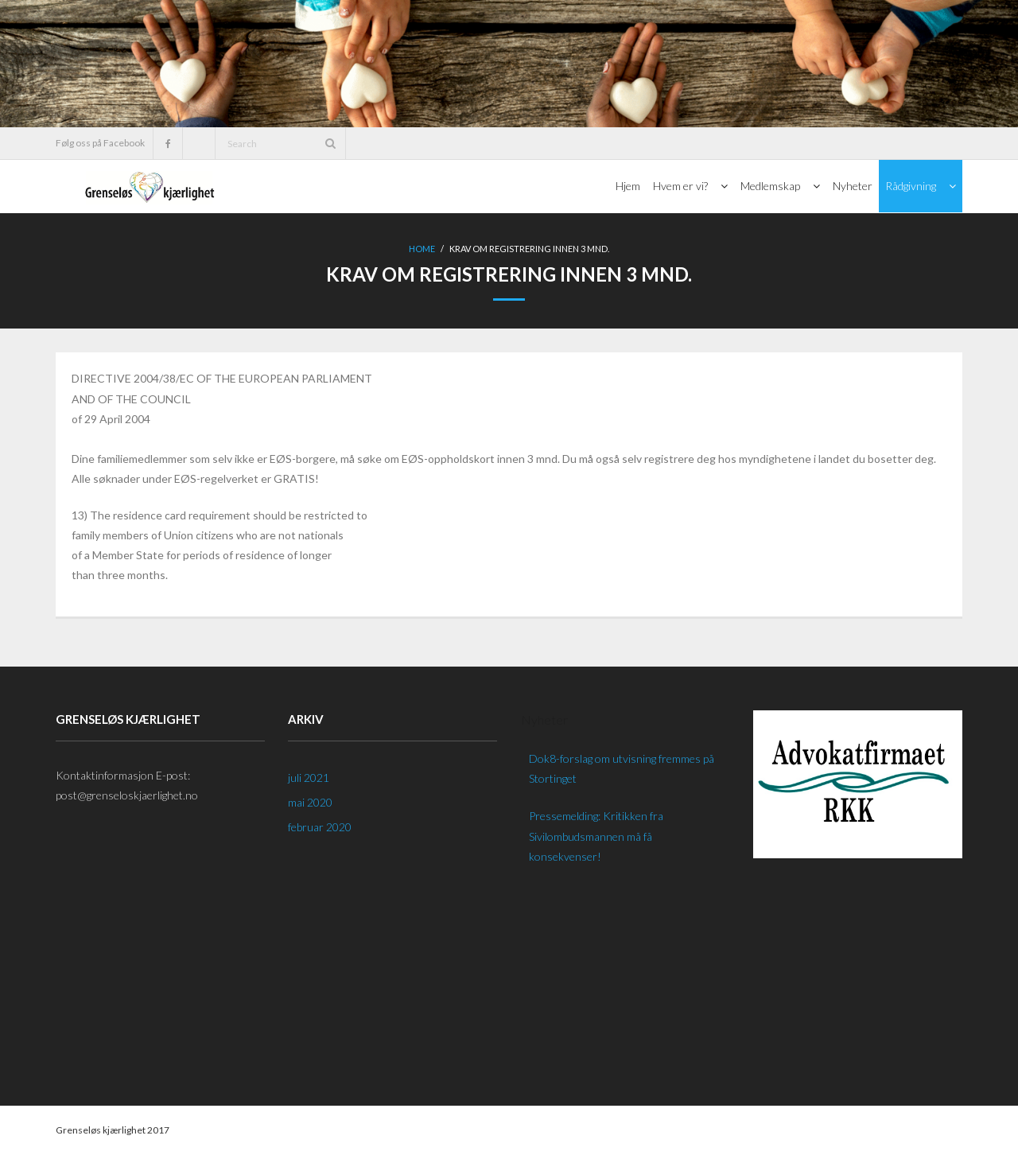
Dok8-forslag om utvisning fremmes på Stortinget (621, 768)
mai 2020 (310, 802)
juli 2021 (308, 777)
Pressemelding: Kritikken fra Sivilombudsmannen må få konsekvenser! (596, 835)
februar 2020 (320, 827)
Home (422, 248)
